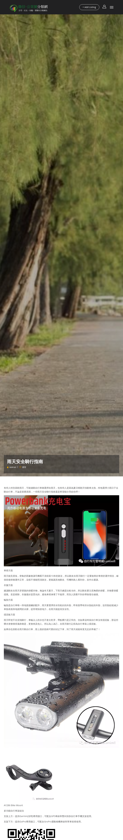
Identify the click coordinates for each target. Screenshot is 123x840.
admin (12, 467)
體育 (24, 467)
